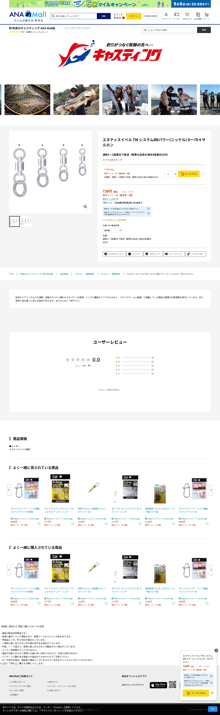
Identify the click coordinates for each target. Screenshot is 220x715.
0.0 (96, 359)
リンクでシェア (197, 254)
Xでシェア (136, 254)
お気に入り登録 (212, 693)
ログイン (134, 16)
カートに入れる (191, 173)
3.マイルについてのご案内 (20, 686)
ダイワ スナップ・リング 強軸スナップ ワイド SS (193, 510)
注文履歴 (198, 18)
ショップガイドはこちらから (77, 27)
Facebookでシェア (116, 254)
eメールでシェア (175, 254)
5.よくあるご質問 (16, 690)
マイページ (166, 18)
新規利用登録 (151, 16)
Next (211, 489)
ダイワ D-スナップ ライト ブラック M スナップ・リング (59, 510)
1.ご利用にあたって (17, 681)
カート (206, 18)
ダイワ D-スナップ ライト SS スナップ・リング (127, 510)
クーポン (176, 18)
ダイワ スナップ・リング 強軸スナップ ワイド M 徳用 (25, 510)
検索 (104, 16)
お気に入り (187, 18)
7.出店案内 (13, 694)
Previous (9, 489)
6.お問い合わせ (53, 690)
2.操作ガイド (52, 681)
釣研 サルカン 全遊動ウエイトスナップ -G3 (92, 510)
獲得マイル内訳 (109, 199)
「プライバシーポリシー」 (52, 710)
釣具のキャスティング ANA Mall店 (33, 28)
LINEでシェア (155, 254)
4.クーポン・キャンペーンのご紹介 (61, 686)
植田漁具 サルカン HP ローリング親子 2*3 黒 (160, 510)
